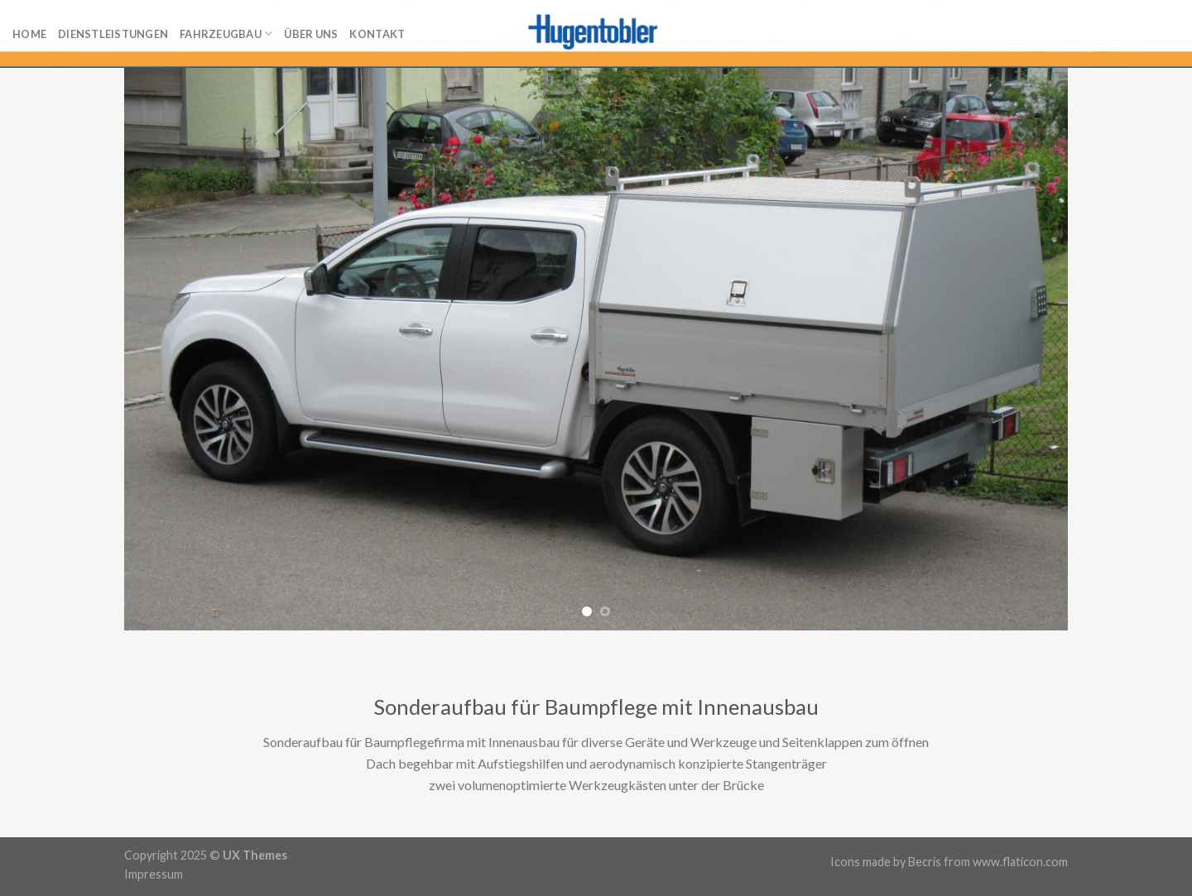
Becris (924, 862)
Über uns (311, 34)
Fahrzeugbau (226, 33)
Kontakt (377, 34)
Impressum (153, 874)
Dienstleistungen (113, 34)
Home (29, 34)
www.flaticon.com (1020, 862)
